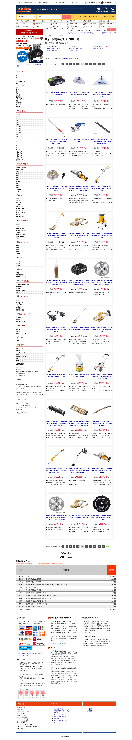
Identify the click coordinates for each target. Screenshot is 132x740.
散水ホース (19, 199)
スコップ (18, 83)
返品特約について (59, 718)
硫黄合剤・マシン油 (21, 277)
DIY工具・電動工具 (22, 21)
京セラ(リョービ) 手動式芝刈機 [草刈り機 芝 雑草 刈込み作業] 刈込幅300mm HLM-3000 (101, 376)
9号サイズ (18, 150)
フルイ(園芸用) (20, 169)
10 (78, 64)
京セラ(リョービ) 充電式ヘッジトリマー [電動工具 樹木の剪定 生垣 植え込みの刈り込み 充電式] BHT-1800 (79, 188)
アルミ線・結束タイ (21, 167)
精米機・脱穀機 (20, 236)
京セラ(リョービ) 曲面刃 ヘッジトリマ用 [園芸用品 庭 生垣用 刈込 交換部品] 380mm (101, 423)
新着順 (59, 58)
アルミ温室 (19, 319)
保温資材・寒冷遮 (20, 290)
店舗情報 (89, 711)
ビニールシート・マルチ (22, 284)
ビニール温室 (19, 317)
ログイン (87, 30)
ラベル (17, 175)
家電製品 (87, 21)
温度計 (17, 177)
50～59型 (18, 122)
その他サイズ (19, 160)
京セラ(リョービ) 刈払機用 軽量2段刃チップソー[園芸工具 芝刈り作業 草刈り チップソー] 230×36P (101, 282)
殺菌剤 (17, 247)
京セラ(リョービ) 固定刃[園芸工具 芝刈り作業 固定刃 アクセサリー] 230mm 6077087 (101, 141)
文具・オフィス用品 (89, 24)
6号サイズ (18, 144)
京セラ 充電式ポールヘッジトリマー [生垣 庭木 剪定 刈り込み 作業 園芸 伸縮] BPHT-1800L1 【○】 (56, 470)
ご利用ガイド (60, 2)
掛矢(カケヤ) (19, 89)
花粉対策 (111, 16)
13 (90, 64)
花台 (17, 179)
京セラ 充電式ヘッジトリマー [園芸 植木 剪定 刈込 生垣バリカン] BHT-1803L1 (102, 470)
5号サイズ (18, 142)
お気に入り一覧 (70, 30)
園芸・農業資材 (52, 35)
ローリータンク (20, 216)
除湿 (107, 16)
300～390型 (18, 130)
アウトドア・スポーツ (57, 21)
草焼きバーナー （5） (75, 50)
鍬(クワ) (18, 93)
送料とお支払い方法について (74, 33)
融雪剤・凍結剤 (20, 360)
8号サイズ (18, 148)
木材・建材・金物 (106, 24)
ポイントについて (59, 722)
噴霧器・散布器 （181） (100, 46)
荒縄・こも (19, 183)
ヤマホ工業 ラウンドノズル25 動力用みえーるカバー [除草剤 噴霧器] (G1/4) (101, 94)
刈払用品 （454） (51, 46)
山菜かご (18, 331)
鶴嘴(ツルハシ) (20, 101)
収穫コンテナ (19, 185)
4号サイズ (18, 140)
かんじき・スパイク (21, 352)
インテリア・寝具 (22, 27)
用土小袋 (18, 263)
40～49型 (18, 120)
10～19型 (18, 114)
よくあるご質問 (73, 2)
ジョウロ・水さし (20, 208)
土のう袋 (18, 261)
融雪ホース (19, 350)
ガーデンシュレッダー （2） (54, 48)
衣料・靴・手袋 (71, 27)
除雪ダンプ (19, 354)
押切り (17, 87)
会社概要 (89, 709)
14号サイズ (19, 158)
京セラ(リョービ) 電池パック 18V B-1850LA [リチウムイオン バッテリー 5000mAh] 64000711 (79, 282)
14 (94, 64)
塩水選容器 (19, 308)
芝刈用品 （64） (74, 46)
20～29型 (18, 116)
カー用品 (53, 24)
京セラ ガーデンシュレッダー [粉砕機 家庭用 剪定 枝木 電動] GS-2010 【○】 (102, 235)
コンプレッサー (94, 16)
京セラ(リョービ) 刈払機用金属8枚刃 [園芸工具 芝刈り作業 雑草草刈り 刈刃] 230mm (101, 517)
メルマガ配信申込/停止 (60, 720)
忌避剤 (17, 245)
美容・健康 (54, 27)
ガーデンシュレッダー (21, 230)
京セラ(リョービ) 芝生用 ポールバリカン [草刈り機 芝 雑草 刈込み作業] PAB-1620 (56, 235)
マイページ (80, 30)
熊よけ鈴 (18, 329)
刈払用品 (18, 224)
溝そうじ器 (19, 97)
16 (103, 64)
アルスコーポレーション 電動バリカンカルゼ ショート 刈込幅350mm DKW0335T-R (56, 141)
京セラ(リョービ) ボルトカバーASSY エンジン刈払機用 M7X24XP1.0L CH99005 (56, 188)
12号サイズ (19, 154)
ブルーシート (19, 286)
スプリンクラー (20, 210)
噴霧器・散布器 (20, 228)
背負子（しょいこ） (21, 333)
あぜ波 (17, 300)
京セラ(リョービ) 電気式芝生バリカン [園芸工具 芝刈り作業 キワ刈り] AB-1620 (79, 235)
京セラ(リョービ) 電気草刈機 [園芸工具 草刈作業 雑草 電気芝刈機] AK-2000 (101, 188)
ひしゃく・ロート (20, 212)
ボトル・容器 (19, 171)
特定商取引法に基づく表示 (109, 33)
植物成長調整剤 (20, 275)
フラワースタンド (20, 321)
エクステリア (105, 27)
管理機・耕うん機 (20, 234)
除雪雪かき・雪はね (21, 356)
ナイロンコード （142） (76, 48)
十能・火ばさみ (20, 99)
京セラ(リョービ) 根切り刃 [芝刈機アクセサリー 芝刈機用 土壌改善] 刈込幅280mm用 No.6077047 (56, 423)
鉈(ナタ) (18, 79)
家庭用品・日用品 (72, 24)
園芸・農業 (70, 21)
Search (66, 16)
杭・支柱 (18, 181)
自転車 (36, 27)
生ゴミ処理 (19, 189)
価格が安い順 (66, 58)
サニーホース (19, 206)
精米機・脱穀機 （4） (52, 50)
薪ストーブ (102, 16)
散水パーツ (19, 203)
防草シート (19, 292)
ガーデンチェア (20, 302)
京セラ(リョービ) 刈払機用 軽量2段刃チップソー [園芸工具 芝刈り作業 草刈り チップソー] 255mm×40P (56, 517)
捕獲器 (17, 251)
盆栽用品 (18, 107)
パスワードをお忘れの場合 (99, 30)
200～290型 (18, 128)
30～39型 (18, 118)
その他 (17, 191)
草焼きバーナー (20, 238)
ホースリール (19, 205)
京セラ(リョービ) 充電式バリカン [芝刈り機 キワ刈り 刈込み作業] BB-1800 (101, 329)
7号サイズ (18, 146)
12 (86, 64)
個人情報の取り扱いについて (92, 33)
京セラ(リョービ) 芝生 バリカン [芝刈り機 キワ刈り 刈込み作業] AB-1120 (79, 517)
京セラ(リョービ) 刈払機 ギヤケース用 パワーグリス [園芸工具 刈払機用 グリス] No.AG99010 (56, 282)
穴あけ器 (18, 95)
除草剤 (17, 273)
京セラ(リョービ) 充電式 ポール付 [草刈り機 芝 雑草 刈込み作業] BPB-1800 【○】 (79, 329)
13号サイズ (19, 156)
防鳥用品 (18, 253)
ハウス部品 (19, 304)
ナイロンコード (20, 232)
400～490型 (18, 132)
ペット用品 (20, 24)
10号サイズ (19, 152)
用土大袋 (18, 265)
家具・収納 (37, 24)
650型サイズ (19, 136)
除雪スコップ (19, 348)
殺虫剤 (17, 249)
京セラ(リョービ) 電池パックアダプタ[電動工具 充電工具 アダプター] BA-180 (56, 329)
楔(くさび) (18, 105)
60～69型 (18, 124)
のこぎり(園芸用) (20, 81)
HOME (46, 35)
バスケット (19, 306)
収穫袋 (17, 187)
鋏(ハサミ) (18, 77)
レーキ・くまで (20, 85)
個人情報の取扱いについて (61, 709)
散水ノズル (19, 201)
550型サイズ (19, 134)
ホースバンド (19, 214)
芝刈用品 (18, 226)
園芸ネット (19, 288)
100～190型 (18, 126)
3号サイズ (18, 138)
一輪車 (17, 341)
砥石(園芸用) (19, 103)
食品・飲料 (104, 21)
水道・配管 (87, 27)
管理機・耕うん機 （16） (100, 48)
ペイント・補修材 (39, 21)
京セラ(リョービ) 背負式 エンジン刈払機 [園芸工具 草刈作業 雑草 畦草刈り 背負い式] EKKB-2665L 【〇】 (79, 470)
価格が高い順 (74, 58)
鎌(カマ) (18, 91)
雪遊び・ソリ (19, 358)
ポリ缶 (17, 173)
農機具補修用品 (20, 310)
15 (99, 64)
